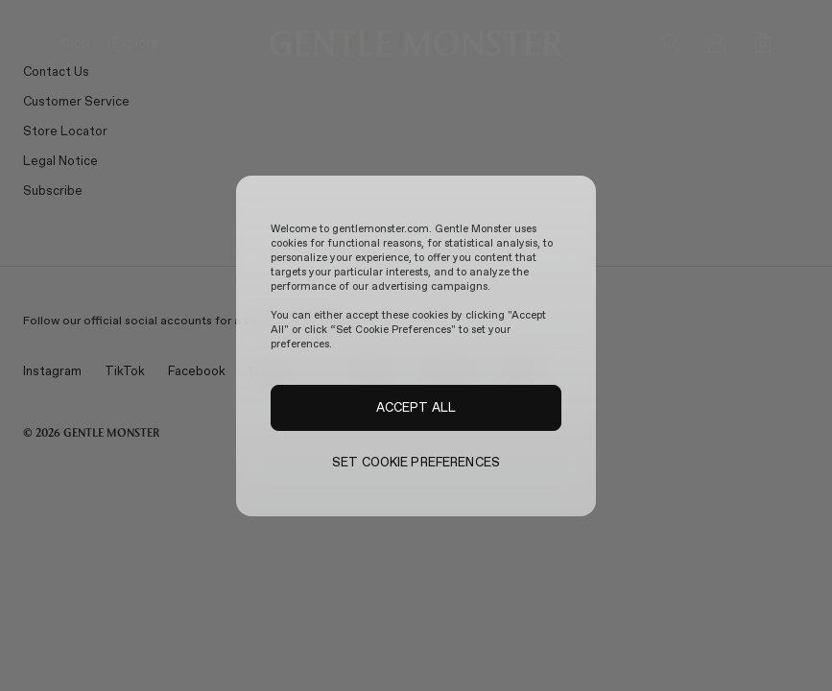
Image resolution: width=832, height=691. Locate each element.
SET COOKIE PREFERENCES (416, 462)
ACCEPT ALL (416, 407)
